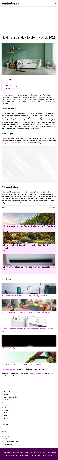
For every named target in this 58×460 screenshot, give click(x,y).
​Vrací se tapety (12, 86)
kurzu (20, 143)
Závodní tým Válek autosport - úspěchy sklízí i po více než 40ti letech (27, 312)
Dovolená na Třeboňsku (8, 369)
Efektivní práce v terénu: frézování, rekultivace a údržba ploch (29, 226)
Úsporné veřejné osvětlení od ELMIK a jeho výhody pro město (24, 296)
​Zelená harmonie (12, 83)
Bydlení (54, 207)
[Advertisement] (29, 18)
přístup (33, 196)
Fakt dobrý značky (8, 348)
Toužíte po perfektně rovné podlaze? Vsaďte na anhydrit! (23, 364)
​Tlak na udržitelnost (13, 89)
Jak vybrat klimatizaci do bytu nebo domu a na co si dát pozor (28, 267)
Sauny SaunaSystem (37, 374)
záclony (53, 124)
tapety (8, 140)
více (29, 192)
